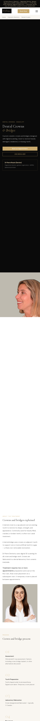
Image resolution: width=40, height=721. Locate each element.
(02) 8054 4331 (20, 154)
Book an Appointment (20, 149)
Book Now (23, 11)
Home (4, 17)
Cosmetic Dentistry (13, 17)
